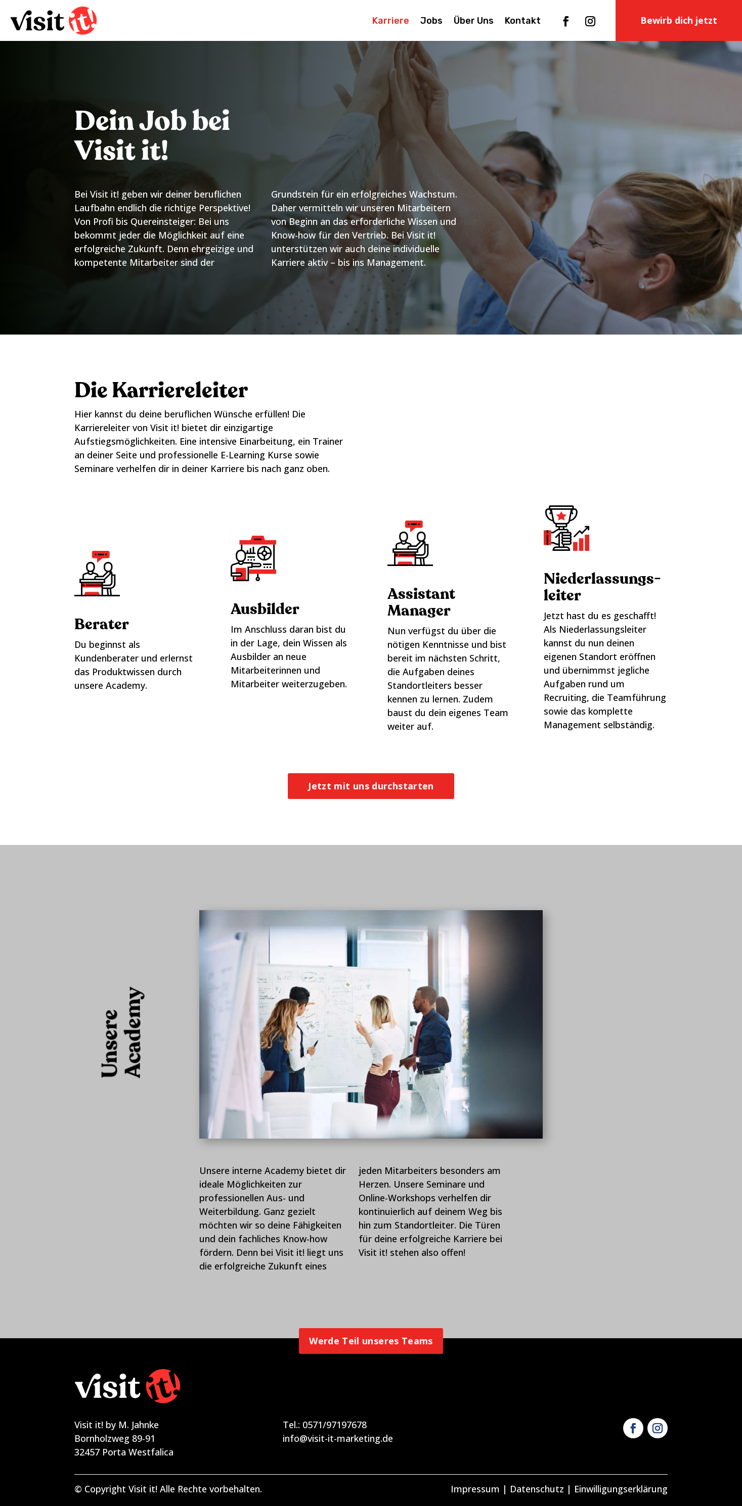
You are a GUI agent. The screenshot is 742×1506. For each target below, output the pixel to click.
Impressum (475, 1489)
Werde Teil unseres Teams (371, 1341)
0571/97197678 (334, 1425)
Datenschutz (537, 1489)
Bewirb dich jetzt (678, 20)
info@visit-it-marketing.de (338, 1438)
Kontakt (523, 21)
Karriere (390, 21)
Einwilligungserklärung (621, 1489)
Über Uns (474, 21)
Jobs (431, 21)
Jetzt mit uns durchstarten (370, 786)
